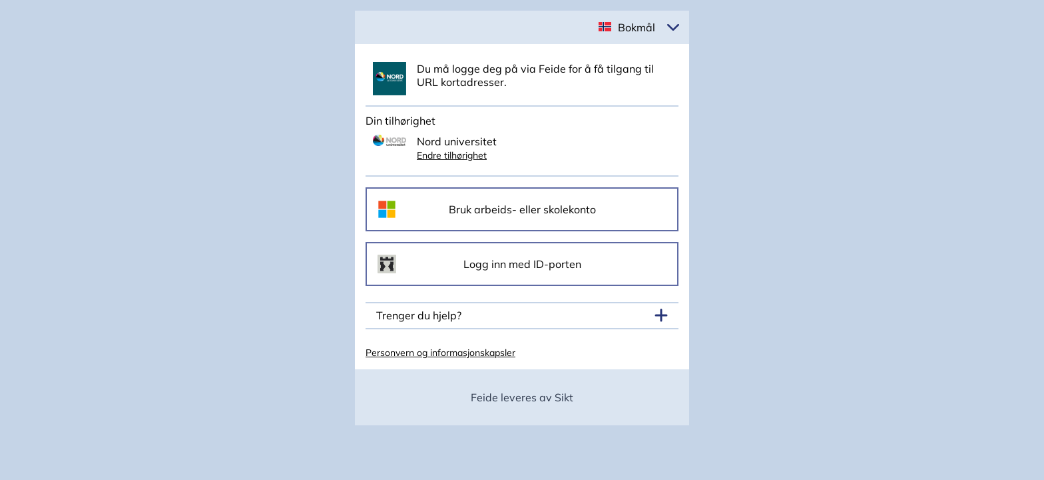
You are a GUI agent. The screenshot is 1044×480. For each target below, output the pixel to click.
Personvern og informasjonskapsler (440, 353)
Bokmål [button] (636, 27)
